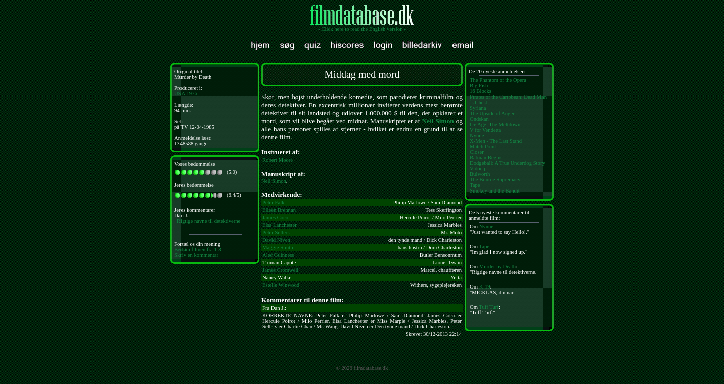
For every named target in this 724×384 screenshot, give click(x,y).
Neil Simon (438, 121)
